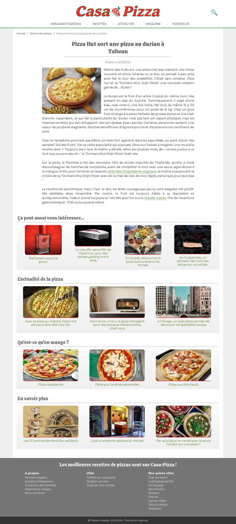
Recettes (100, 24)
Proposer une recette (100, 485)
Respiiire (153, 493)
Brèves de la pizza (41, 33)
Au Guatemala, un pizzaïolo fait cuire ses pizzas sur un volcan (192, 245)
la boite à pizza (155, 198)
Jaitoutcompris (158, 504)
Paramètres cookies (38, 489)
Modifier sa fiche (97, 481)
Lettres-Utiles (157, 500)
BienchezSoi (156, 489)
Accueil (21, 33)
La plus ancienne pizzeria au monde (117, 424)
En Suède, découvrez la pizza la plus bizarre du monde (142, 246)
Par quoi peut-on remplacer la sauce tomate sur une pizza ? (183, 426)
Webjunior (155, 508)
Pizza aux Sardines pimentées (117, 367)
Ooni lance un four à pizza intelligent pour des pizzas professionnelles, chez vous (117, 308)
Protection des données (40, 485)
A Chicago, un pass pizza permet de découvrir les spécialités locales (183, 306)
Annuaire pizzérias (66, 24)
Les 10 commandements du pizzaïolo (50, 424)
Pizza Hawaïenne (50, 367)
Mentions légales (36, 477)
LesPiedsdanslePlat (161, 481)
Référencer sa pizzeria (101, 477)
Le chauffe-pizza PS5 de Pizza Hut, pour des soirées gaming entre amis (93, 243)
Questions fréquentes (39, 481)
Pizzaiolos (180, 24)
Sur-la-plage (156, 485)
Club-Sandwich (157, 477)
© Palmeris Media (98, 520)
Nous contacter (35, 493)
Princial (153, 497)
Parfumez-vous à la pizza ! (43, 244)
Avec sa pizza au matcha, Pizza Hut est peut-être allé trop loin (50, 306)
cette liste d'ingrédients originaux (131, 171)
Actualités (126, 24)
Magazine (153, 24)
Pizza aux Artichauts (183, 367)
